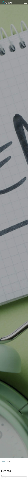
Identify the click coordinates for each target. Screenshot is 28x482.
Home (3, 461)
